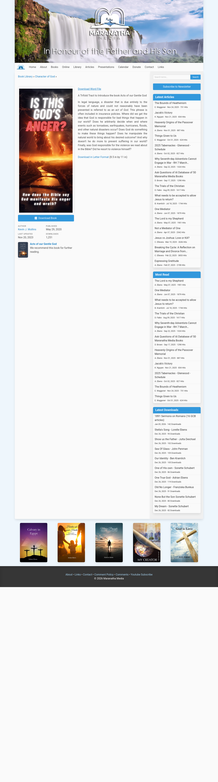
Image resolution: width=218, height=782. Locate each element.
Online (65, 67)
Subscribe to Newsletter (177, 86)
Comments (122, 574)
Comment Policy (103, 574)
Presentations (106, 67)
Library (77, 67)
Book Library (25, 76)
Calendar (123, 67)
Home (32, 67)
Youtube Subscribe (142, 574)
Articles (89, 67)
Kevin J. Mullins (27, 229)
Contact (149, 67)
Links (161, 67)
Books (54, 67)
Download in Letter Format (93, 157)
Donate (136, 67)
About (43, 67)
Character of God (45, 76)
